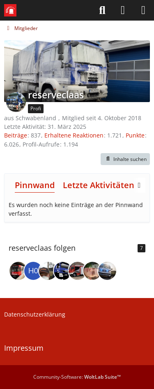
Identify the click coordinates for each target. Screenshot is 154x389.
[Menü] (143, 10)
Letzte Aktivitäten (98, 185)
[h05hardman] (33, 271)
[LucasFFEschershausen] (77, 271)
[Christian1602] (48, 271)
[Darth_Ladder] (107, 271)
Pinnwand (35, 185)
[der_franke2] (63, 271)
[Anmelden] (123, 10)
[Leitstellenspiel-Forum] (10, 10)
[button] (125, 159)
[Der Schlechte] (18, 271)
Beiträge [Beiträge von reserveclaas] (15, 135)
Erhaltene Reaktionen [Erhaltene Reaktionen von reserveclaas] (73, 135)
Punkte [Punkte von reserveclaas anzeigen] (135, 135)
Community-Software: (77, 376)
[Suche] (102, 10)
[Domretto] (92, 271)
